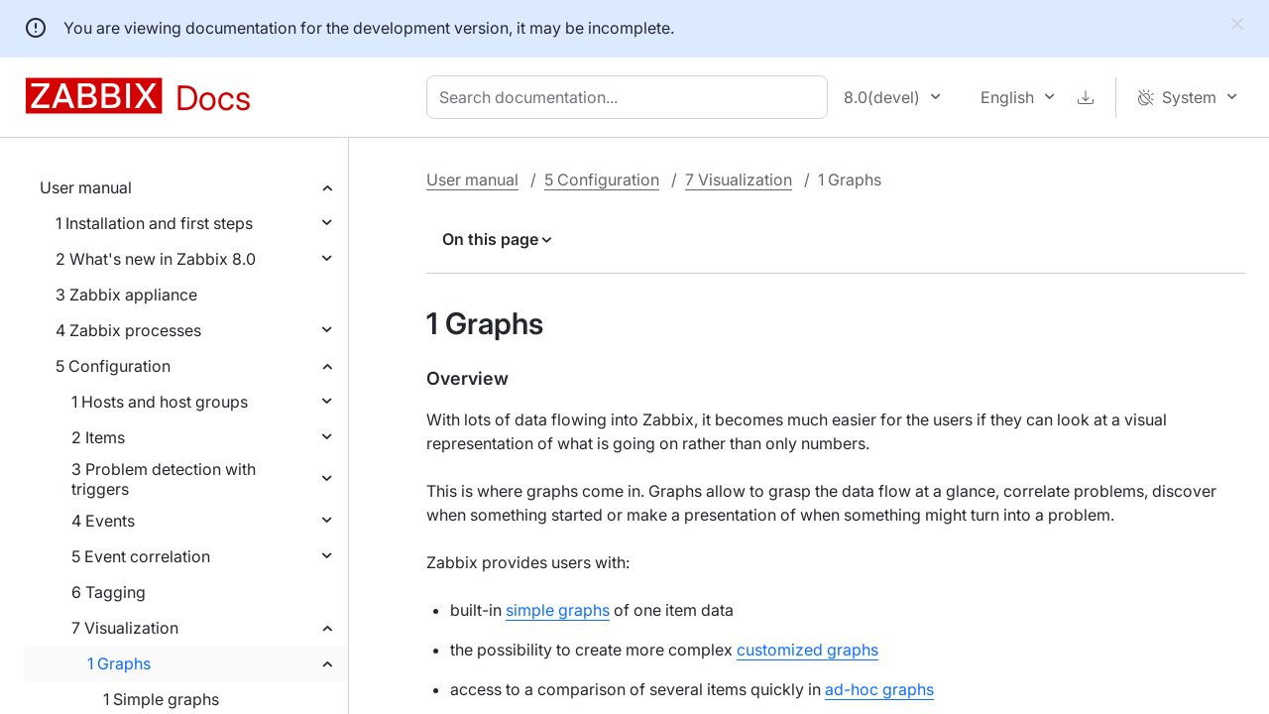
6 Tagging (108, 592)
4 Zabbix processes (128, 330)
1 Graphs (119, 663)
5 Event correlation (140, 556)
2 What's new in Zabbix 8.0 (156, 259)
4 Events (103, 521)
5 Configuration (113, 366)
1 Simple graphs (161, 699)
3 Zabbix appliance (126, 294)
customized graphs (807, 649)
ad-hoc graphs (879, 689)
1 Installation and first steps (154, 223)
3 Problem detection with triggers (163, 479)
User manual (86, 187)
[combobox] (631, 97)
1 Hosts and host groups (159, 402)
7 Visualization (124, 628)
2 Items (98, 437)
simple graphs (558, 610)
